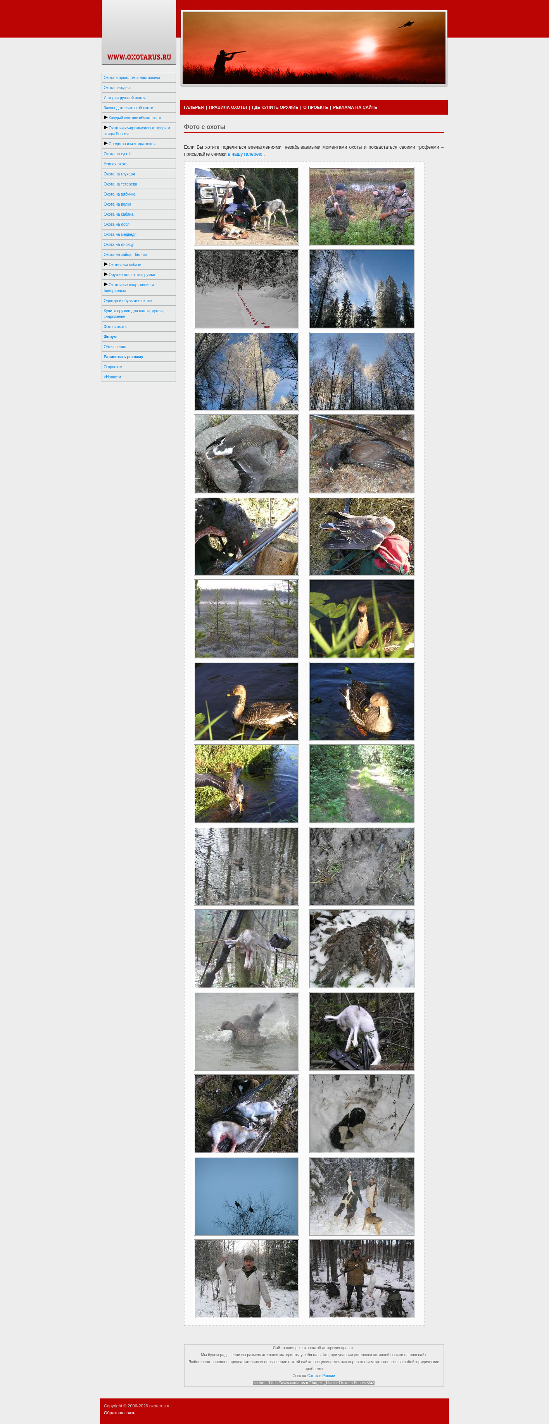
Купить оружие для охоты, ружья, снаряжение (134, 314)
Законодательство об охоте (128, 108)
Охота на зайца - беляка (126, 255)
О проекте (113, 367)
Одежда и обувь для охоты (128, 301)
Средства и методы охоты (129, 143)
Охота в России (320, 1376)
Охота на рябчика (120, 194)
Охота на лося (117, 224)
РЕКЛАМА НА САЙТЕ (355, 107)
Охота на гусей (117, 154)
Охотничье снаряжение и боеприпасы (129, 287)
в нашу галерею (246, 154)
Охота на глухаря (119, 174)
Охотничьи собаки (123, 264)
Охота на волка (117, 204)
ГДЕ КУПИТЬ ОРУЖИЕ (275, 107)
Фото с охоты (116, 327)
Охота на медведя (120, 234)
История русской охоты (125, 98)
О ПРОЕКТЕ (315, 107)
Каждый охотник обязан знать (133, 117)
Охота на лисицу (119, 244)
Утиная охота (116, 164)
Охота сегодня (117, 88)
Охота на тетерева (120, 184)
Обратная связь (119, 1412)
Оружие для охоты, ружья (129, 274)
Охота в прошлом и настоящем (132, 78)
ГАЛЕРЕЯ (194, 107)
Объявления (115, 347)
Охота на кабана (119, 214)
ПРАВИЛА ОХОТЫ (228, 107)
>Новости (112, 377)
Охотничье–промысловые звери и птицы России (137, 130)
